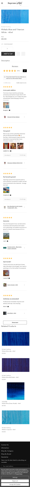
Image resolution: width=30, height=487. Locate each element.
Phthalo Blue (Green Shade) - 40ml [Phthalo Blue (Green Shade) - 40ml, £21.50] (11, 403)
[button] (21, 71)
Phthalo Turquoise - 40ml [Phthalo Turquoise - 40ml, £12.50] (8, 429)
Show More (6, 100)
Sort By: (18, 82)
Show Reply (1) (7, 155)
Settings (15, 477)
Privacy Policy (18, 474)
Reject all (15, 481)
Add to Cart (8, 54)
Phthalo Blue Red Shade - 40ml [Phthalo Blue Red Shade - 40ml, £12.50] (10, 377)
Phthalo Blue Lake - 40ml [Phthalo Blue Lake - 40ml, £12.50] (8, 351)
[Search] (28, 3)
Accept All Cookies (15, 484)
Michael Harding (6, 26)
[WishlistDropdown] (23, 54)
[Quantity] (7, 49)
